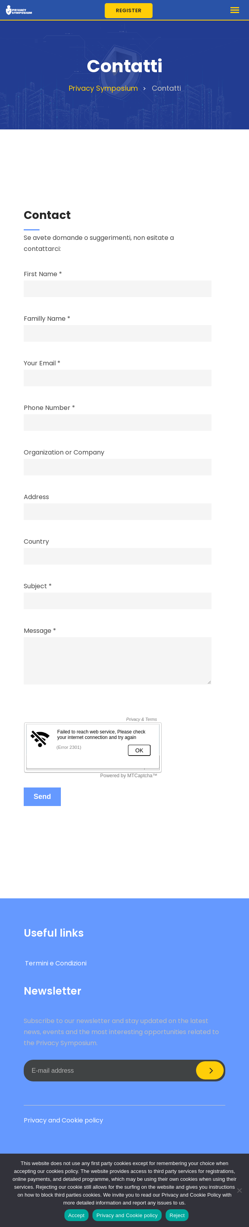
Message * (117, 656)
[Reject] (239, 1190)
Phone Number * (117, 415)
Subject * (117, 594)
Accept (76, 1215)
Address (117, 504)
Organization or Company (117, 460)
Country (117, 549)
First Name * (117, 281)
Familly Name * (117, 326)
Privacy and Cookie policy (63, 1120)
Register (128, 10)
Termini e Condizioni (56, 963)
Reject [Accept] (177, 1215)
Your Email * (117, 371)
